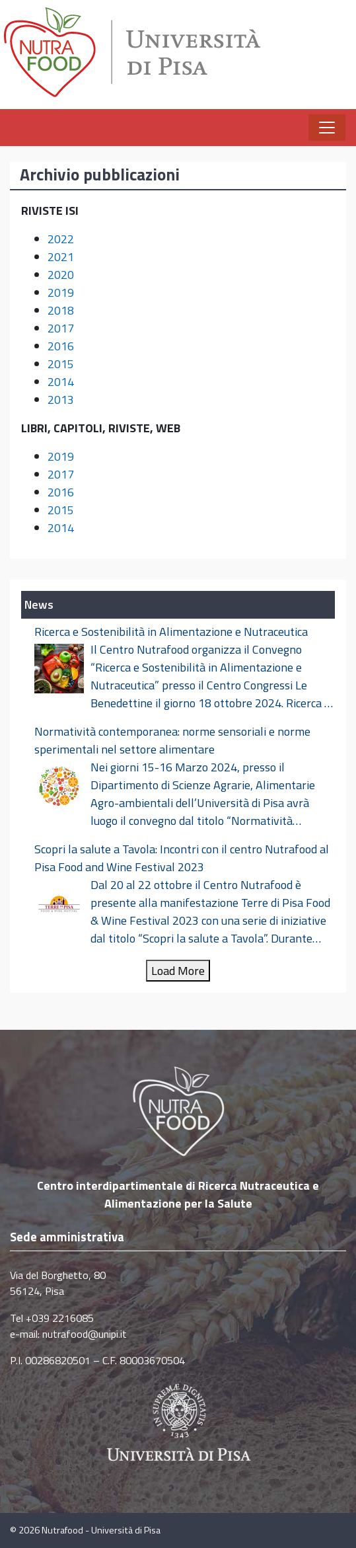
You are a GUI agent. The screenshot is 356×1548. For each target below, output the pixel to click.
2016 (61, 346)
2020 (61, 275)
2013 (61, 399)
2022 (61, 239)
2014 (61, 382)
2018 (61, 310)
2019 (61, 292)
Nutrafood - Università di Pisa (101, 1530)
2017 (61, 328)
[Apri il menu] (326, 127)
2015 (61, 364)
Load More (178, 971)
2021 (61, 257)
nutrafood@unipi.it (84, 1334)
